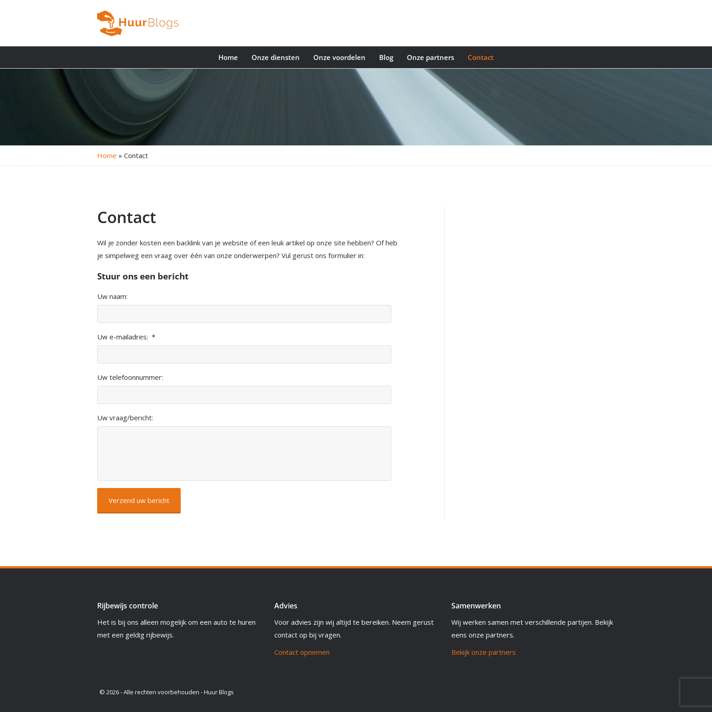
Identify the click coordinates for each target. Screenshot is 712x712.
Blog (386, 57)
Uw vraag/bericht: (125, 417)
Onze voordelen (339, 57)
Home (228, 57)
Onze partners (430, 57)
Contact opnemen (302, 652)
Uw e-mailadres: (126, 337)
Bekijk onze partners (483, 652)
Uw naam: (112, 296)
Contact (481, 57)
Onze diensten (276, 57)
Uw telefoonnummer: (130, 377)
